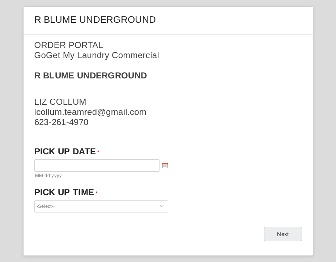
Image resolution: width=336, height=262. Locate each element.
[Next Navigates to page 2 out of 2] (283, 234)
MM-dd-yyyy (48, 175)
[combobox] (101, 206)
